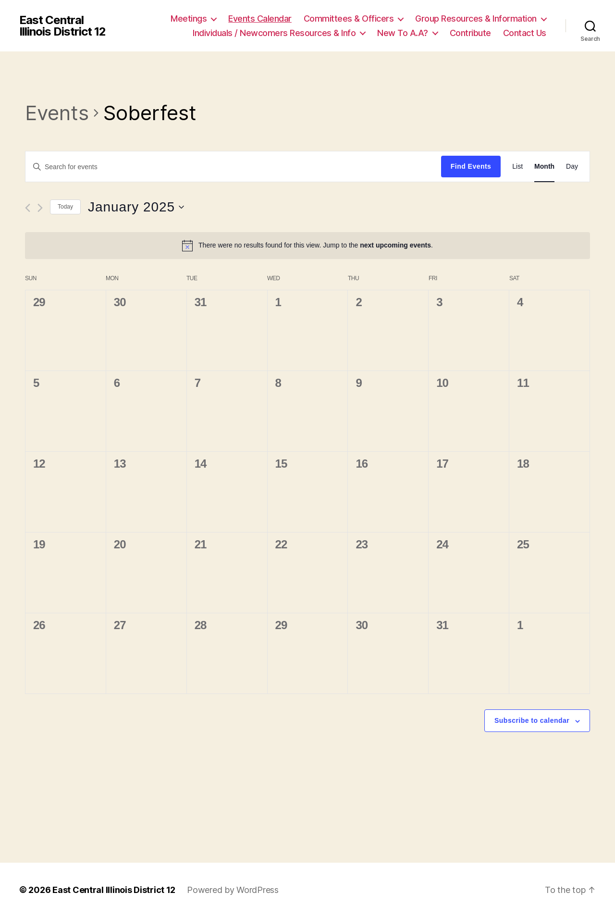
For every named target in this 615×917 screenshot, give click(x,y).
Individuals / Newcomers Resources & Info (274, 33)
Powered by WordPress (233, 890)
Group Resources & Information (476, 18)
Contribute (470, 33)
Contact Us (524, 33)
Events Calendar (260, 18)
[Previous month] (27, 207)
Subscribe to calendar (531, 720)
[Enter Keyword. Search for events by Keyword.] (233, 166)
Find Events (471, 166)
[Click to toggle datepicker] (136, 207)
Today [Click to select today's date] (65, 206)
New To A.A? (402, 33)
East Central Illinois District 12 (62, 25)
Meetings (189, 18)
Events (57, 112)
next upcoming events (395, 245)
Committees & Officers (349, 18)
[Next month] (40, 207)
